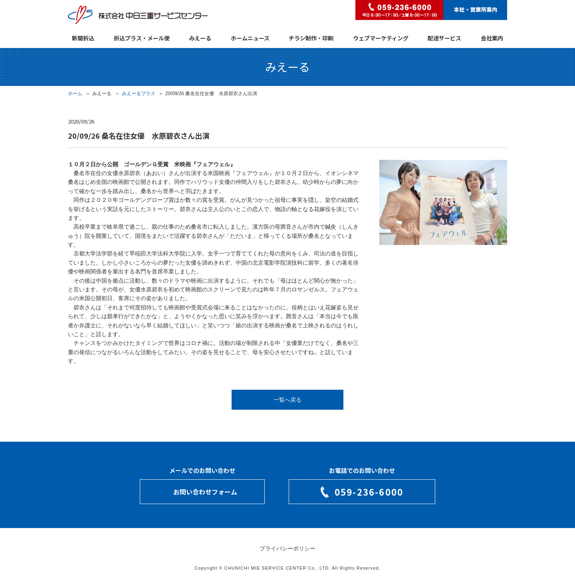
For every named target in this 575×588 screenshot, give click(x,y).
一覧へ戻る (287, 400)
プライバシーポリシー (287, 548)
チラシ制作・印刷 (311, 38)
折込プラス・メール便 (142, 38)
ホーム (75, 93)
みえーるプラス (138, 93)
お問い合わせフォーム (205, 491)
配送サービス (444, 38)
